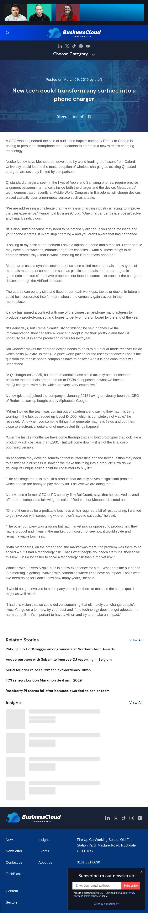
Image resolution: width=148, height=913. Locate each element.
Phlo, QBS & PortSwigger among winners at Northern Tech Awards (60, 649)
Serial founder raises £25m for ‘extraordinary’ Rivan (48, 670)
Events (44, 851)
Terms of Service (92, 896)
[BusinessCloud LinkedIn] (60, 46)
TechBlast (13, 874)
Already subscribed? (106, 904)
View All (135, 640)
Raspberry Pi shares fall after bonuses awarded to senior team (57, 691)
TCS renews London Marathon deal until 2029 (44, 680)
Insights (44, 840)
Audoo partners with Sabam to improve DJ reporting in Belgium (59, 659)
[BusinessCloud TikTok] (74, 46)
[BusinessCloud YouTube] (88, 46)
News (10, 840)
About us (45, 862)
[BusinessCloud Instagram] (81, 46)
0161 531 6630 (88, 862)
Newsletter (14, 851)
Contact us (14, 862)
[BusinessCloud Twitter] (67, 46)
